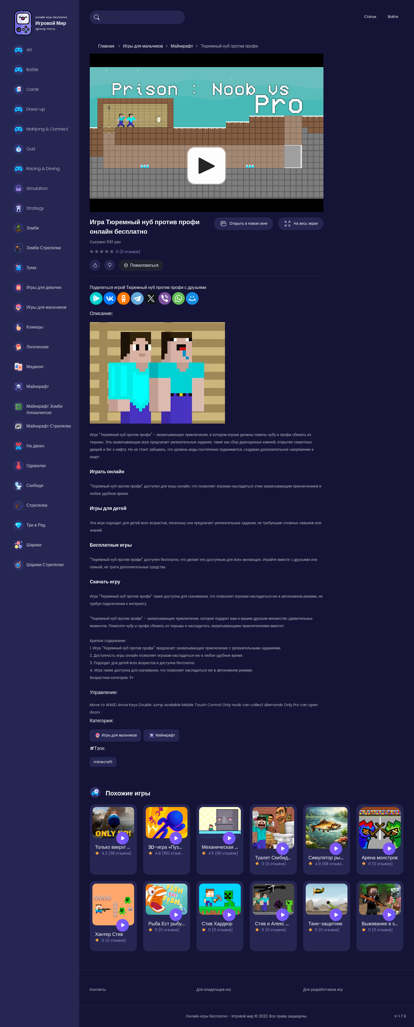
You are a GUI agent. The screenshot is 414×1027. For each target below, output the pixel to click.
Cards (26, 89)
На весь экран (301, 223)
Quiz (24, 149)
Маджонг (28, 367)
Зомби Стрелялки (37, 248)
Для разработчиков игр (323, 989)
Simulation (30, 188)
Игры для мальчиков (39, 307)
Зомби (26, 228)
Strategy (28, 208)
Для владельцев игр (213, 989)
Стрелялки (30, 505)
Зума (24, 267)
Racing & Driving (36, 168)
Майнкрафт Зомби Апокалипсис (38, 407)
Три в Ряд (29, 525)
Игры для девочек (37, 287)
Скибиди (28, 485)
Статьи (370, 16)
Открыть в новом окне (243, 223)
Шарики (27, 545)
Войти (393, 16)
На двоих (28, 446)
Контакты (98, 989)
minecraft (103, 762)
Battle (25, 69)
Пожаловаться (141, 265)
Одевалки (29, 466)
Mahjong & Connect (40, 129)
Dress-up (29, 109)
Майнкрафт (31, 386)
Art (22, 50)
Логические (31, 347)
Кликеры (28, 327)
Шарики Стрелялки (38, 565)
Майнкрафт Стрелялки (42, 426)
